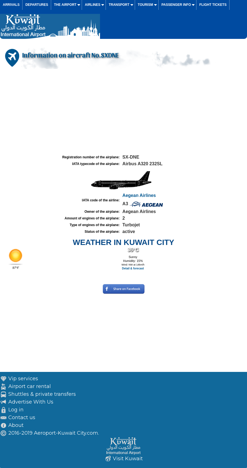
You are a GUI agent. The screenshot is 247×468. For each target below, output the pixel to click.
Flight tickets (212, 5)
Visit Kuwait (128, 459)
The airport (65, 5)
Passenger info (176, 5)
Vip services (23, 379)
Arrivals (11, 5)
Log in (16, 410)
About (16, 425)
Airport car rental (29, 386)
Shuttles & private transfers (42, 394)
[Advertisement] (123, 112)
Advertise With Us (30, 402)
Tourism (145, 5)
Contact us (21, 417)
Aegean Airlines (139, 195)
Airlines (92, 5)
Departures (36, 5)
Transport (119, 5)
